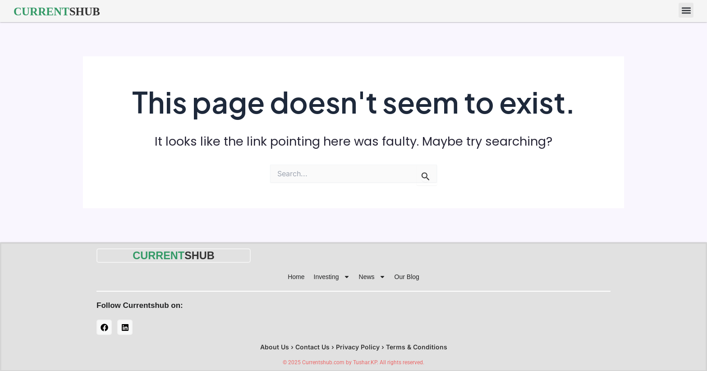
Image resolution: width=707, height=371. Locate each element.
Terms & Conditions (416, 346)
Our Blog (407, 276)
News (372, 276)
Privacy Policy (358, 346)
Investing (332, 276)
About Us (274, 346)
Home (296, 276)
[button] (686, 10)
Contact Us (312, 346)
